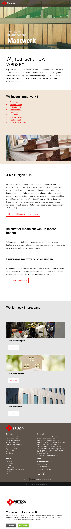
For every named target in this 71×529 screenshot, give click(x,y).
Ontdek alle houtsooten (17, 280)
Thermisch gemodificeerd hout (15, 444)
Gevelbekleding (15, 102)
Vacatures (9, 471)
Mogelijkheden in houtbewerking (15, 469)
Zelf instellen (11, 525)
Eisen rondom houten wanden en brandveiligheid (50, 448)
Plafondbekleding (16, 107)
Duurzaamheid (10, 467)
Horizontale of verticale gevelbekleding (48, 440)
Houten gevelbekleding (12, 437)
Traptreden (14, 112)
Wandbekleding (16, 105)
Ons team (9, 465)
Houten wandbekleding (12, 439)
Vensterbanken (16, 110)
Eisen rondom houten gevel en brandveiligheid (50, 446)
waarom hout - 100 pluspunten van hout (48, 455)
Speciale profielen (11, 448)
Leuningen (14, 115)
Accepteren (24, 525)
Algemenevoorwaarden (13, 473)
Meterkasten (9, 454)
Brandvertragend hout (18, 122)
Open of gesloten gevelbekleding (46, 439)
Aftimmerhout (10, 450)
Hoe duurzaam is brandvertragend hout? (48, 444)
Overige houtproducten (12, 452)
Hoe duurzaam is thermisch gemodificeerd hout (50, 450)
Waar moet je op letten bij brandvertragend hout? (51, 442)
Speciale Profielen (17, 117)
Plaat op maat (15, 120)
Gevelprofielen (10, 446)
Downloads (9, 463)
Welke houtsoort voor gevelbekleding (47, 437)
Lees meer (13, 347)
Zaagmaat (9, 461)
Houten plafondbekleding (13, 440)
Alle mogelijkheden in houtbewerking (23, 214)
